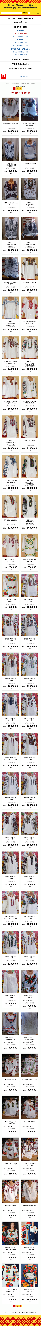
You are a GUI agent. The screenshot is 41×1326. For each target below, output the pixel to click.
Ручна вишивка (21, 33)
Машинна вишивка (20, 36)
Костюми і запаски (20, 49)
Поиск (24, 13)
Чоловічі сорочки (20, 59)
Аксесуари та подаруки (20, 69)
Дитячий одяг (20, 22)
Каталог (8, 83)
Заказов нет (24, 76)
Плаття (20, 40)
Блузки (20, 30)
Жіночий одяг (20, 27)
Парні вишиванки (20, 64)
